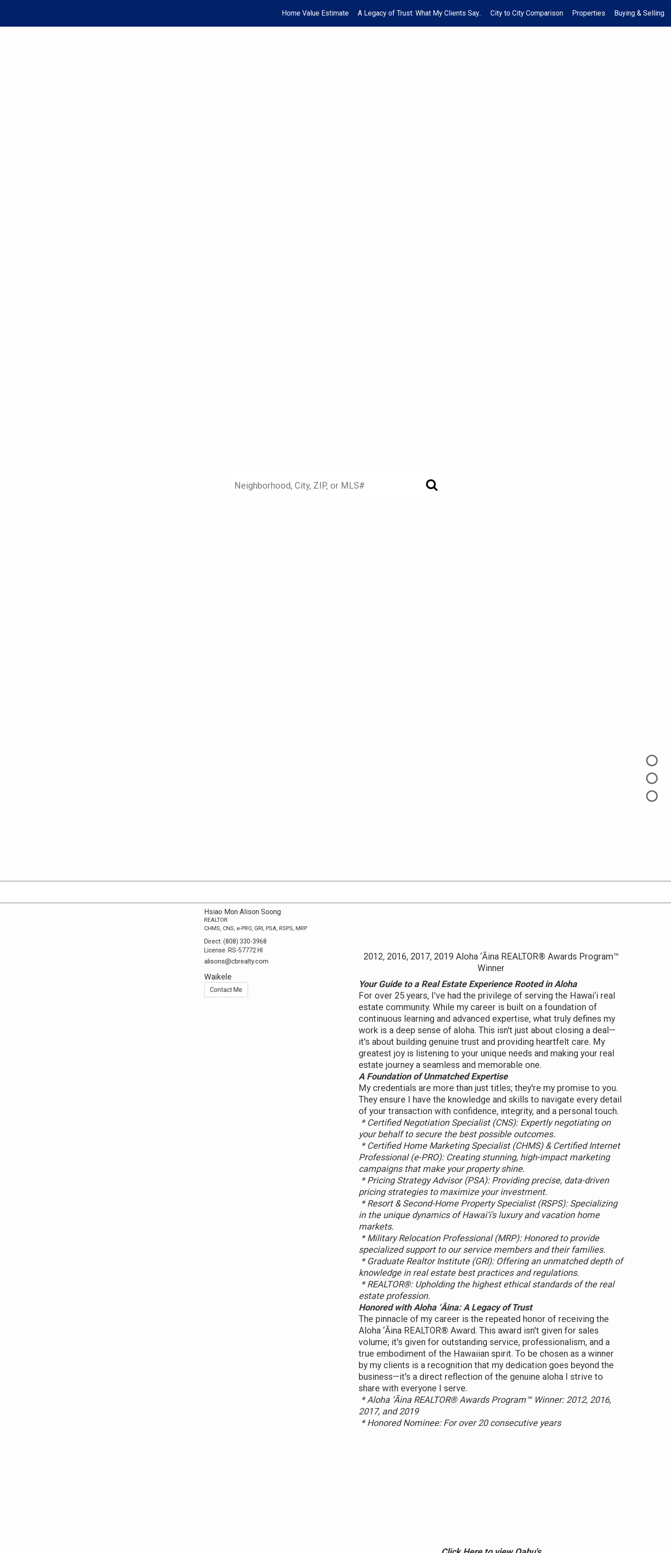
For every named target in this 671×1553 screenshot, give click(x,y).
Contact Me (226, 989)
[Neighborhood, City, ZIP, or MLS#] (335, 485)
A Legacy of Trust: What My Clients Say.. (420, 13)
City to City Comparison (526, 13)
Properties (588, 13)
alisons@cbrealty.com (236, 961)
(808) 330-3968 (245, 941)
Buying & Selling (639, 13)
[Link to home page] (11, 13)
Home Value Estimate (315, 13)
